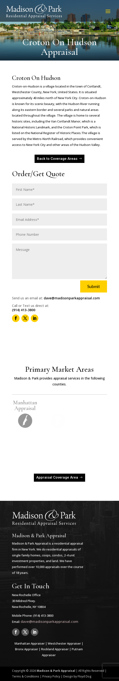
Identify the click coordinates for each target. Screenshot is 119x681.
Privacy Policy (51, 676)
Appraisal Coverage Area (57, 477)
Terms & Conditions (25, 676)
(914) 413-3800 (23, 310)
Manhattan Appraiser (30, 643)
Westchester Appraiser (64, 643)
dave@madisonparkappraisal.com (72, 298)
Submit (93, 286)
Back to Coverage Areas (57, 159)
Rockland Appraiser (55, 649)
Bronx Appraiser (26, 649)
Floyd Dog (84, 676)
